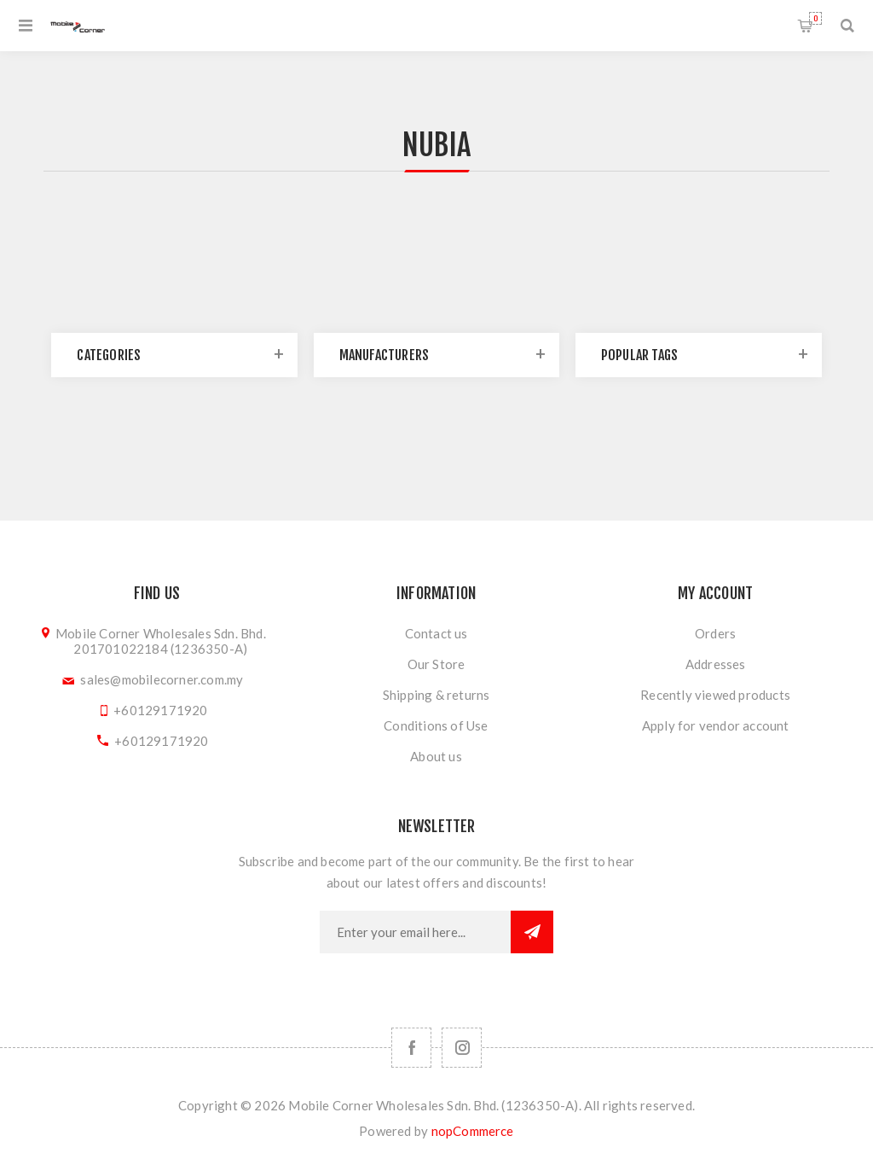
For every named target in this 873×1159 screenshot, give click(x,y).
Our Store (436, 664)
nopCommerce (472, 1131)
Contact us (436, 633)
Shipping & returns (436, 694)
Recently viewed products (715, 694)
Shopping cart (815, 18)
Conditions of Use (436, 725)
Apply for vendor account (715, 725)
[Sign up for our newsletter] (415, 932)
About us (436, 756)
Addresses (715, 664)
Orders (715, 633)
